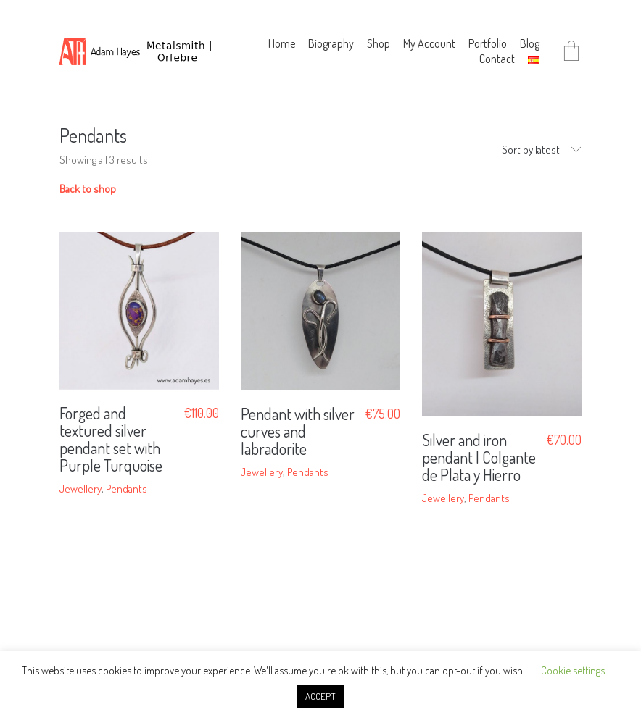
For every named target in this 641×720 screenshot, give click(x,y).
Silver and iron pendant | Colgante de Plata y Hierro (479, 457)
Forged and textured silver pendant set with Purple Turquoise (110, 439)
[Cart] (571, 52)
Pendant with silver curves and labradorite (298, 431)
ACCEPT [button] (320, 696)
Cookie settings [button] (573, 670)
